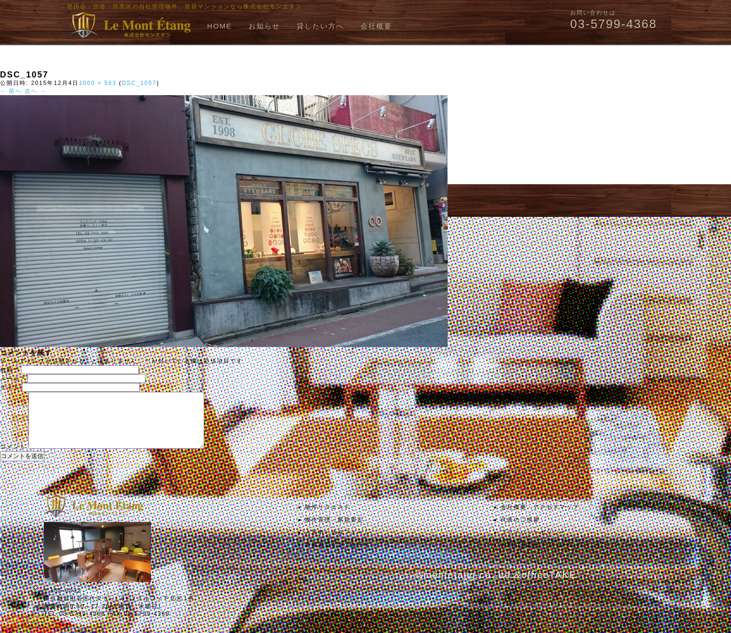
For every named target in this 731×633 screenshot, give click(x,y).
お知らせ (264, 26)
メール (12, 379)
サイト (10, 387)
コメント (13, 458)
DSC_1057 (139, 83)
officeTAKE (548, 586)
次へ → (36, 91)
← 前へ (11, 91)
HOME (219, 26)
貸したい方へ (320, 26)
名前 (9, 370)
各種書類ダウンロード (337, 556)
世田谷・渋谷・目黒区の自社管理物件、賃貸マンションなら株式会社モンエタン (184, 6)
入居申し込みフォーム (337, 543)
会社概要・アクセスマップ (540, 518)
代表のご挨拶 (520, 531)
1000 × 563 (97, 83)
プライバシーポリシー (533, 543)
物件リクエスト (328, 518)
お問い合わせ (520, 556)
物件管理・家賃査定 (334, 531)
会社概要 (376, 26)
